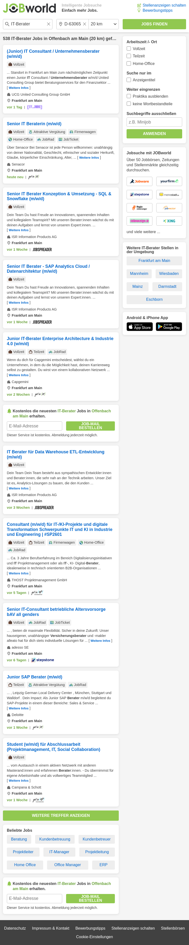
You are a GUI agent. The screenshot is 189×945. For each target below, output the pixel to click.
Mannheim (139, 273)
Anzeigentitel (144, 80)
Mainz (137, 286)
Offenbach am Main (68, 38)
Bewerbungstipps (158, 10)
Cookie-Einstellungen (94, 937)
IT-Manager (59, 852)
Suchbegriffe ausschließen (151, 114)
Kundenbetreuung (54, 839)
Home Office (25, 865)
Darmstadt (167, 286)
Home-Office (144, 64)
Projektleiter (23, 852)
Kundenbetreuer (97, 839)
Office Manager (67, 865)
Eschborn (154, 299)
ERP (103, 865)
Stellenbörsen (173, 928)
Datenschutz (15, 928)
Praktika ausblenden (150, 96)
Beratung (19, 839)
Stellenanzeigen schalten (164, 5)
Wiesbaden (169, 273)
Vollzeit (139, 49)
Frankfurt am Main (154, 261)
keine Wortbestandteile (152, 104)
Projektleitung (97, 852)
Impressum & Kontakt (50, 928)
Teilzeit (139, 56)
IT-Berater (21, 38)
